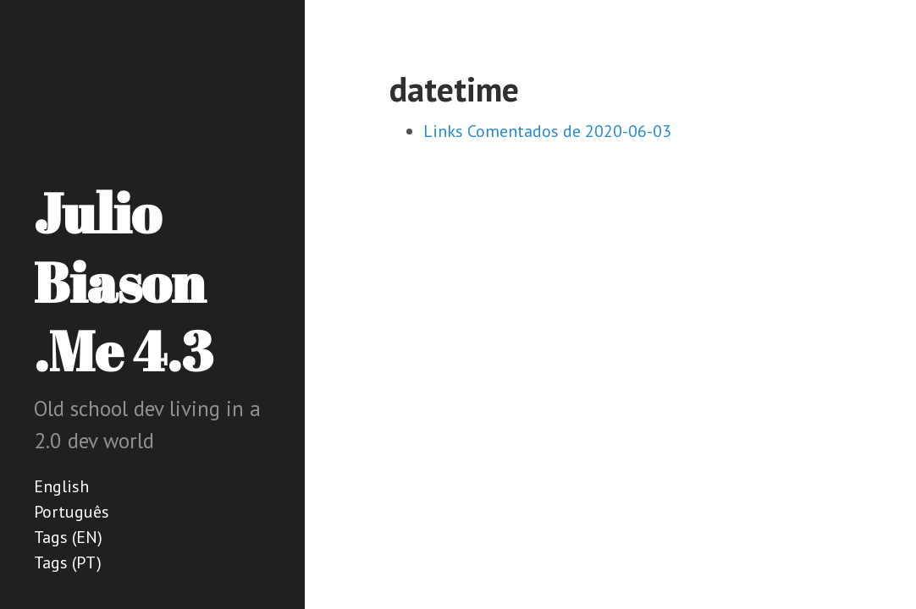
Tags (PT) (68, 562)
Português (71, 512)
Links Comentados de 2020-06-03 (547, 131)
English (61, 486)
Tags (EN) (68, 537)
